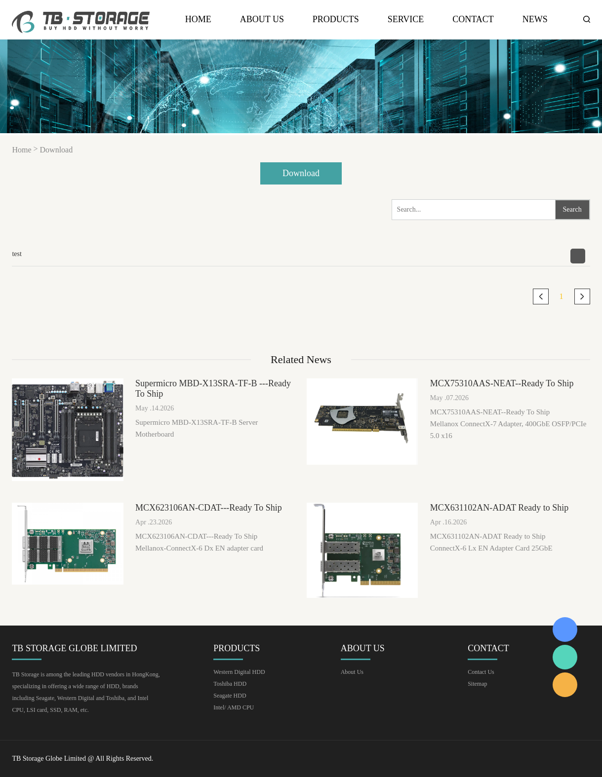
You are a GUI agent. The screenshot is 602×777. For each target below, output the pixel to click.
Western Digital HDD (239, 671)
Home (198, 19)
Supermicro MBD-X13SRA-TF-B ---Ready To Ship (213, 388)
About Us (262, 19)
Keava (565, 629)
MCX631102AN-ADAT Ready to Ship (499, 508)
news (535, 19)
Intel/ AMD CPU (233, 707)
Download (56, 150)
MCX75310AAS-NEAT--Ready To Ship (502, 383)
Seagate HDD (229, 695)
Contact (473, 19)
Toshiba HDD (229, 683)
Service (406, 19)
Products (336, 19)
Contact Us (481, 671)
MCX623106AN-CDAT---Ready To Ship (208, 508)
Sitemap (477, 683)
